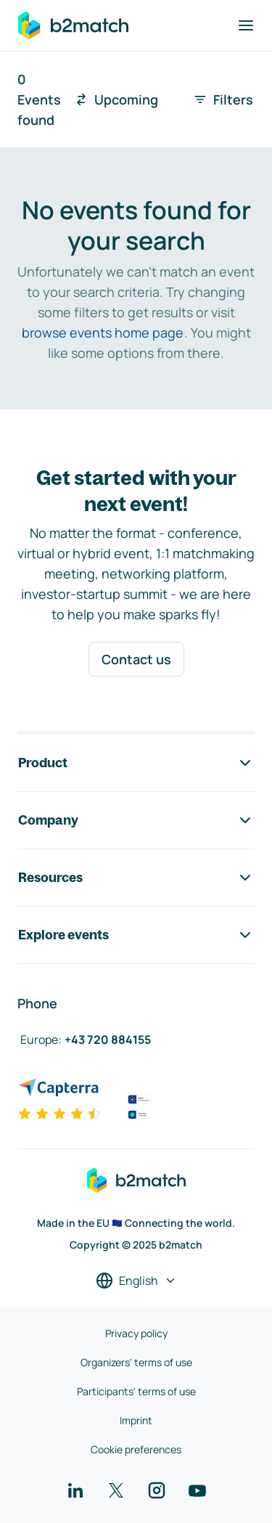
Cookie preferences (136, 1449)
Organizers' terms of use (136, 1362)
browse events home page (103, 332)
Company (136, 820)
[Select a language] (136, 1280)
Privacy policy (136, 1333)
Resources (136, 877)
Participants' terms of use (136, 1391)
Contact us (136, 659)
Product (136, 763)
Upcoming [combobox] (116, 99)
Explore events (136, 935)
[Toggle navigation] (245, 25)
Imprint (136, 1420)
